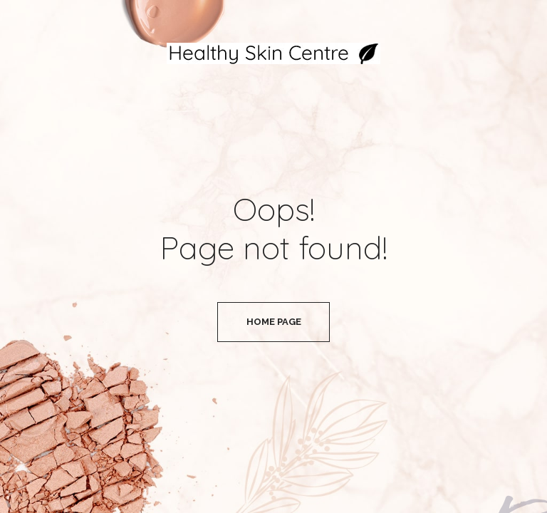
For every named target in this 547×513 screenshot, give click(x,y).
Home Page (273, 321)
